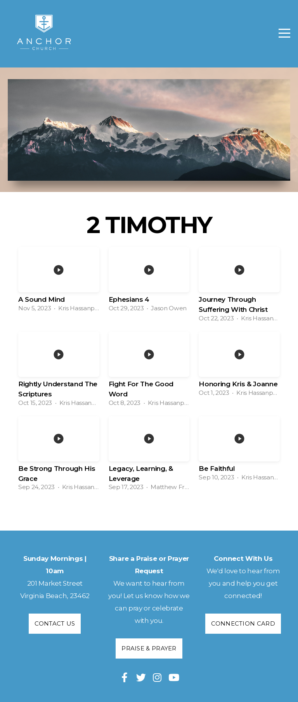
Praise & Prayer (149, 648)
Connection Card (243, 623)
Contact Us (55, 623)
